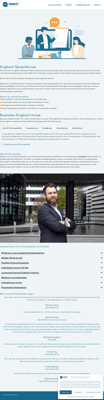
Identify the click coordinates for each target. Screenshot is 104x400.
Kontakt (97, 5)
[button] (52, 253)
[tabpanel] (52, 140)
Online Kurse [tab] (77, 128)
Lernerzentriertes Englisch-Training (20, 272)
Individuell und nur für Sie (15, 267)
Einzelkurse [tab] (47, 128)
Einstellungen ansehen (93, 392)
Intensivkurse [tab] (62, 128)
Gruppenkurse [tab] (32, 128)
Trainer (68, 5)
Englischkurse (54, 5)
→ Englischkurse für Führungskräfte (16, 144)
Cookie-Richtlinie (71, 396)
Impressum (91, 396)
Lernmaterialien (83, 5)
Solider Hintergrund (12, 257)
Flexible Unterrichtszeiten (15, 262)
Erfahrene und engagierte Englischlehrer (23, 252)
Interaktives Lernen (11, 282)
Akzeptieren (65, 392)
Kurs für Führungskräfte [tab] (12, 128)
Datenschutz (14, 394)
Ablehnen (78, 392)
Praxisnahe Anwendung (14, 287)
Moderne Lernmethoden (14, 277)
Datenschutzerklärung (82, 396)
